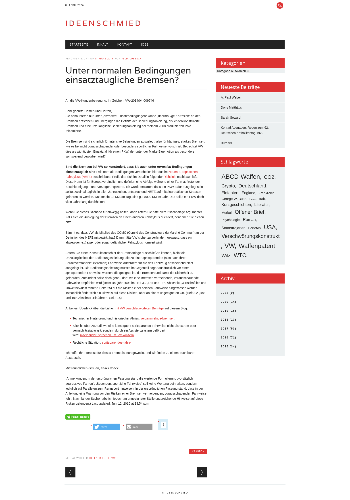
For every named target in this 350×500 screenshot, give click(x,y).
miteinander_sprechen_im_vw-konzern (107, 335)
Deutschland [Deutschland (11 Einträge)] (252, 186)
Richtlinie (170, 177)
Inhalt (102, 44)
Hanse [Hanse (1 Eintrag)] (253, 199)
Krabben (198, 451)
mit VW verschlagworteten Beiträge (139, 308)
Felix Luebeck (131, 58)
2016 (225, 337)
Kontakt (124, 44)
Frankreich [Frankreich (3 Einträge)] (266, 193)
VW (113, 458)
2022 (225, 292)
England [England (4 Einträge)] (248, 193)
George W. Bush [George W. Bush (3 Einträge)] (233, 199)
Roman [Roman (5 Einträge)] (249, 219)
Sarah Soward (231, 117)
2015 (225, 346)
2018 (225, 319)
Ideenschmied (103, 23)
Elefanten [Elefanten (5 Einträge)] (229, 193)
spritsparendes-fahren (117, 342)
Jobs (144, 44)
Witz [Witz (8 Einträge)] (225, 255)
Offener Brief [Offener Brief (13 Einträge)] (250, 212)
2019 (225, 310)
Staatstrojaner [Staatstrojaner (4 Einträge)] (232, 228)
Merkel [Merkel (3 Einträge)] (226, 212)
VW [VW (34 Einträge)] (230, 245)
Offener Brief (99, 458)
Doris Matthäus (231, 107)
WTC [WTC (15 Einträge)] (240, 255)
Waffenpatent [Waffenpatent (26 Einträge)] (257, 245)
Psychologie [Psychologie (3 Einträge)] (230, 220)
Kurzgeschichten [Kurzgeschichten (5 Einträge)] (236, 204)
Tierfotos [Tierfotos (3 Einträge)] (254, 228)
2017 (225, 328)
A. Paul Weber (231, 97)
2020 (225, 301)
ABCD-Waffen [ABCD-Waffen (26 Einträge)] (240, 176)
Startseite (79, 44)
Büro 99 (226, 143)
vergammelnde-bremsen (158, 318)
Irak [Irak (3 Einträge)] (262, 199)
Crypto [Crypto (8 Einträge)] (228, 185)
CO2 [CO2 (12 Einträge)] (269, 177)
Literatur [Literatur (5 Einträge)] (261, 204)
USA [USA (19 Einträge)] (270, 227)
